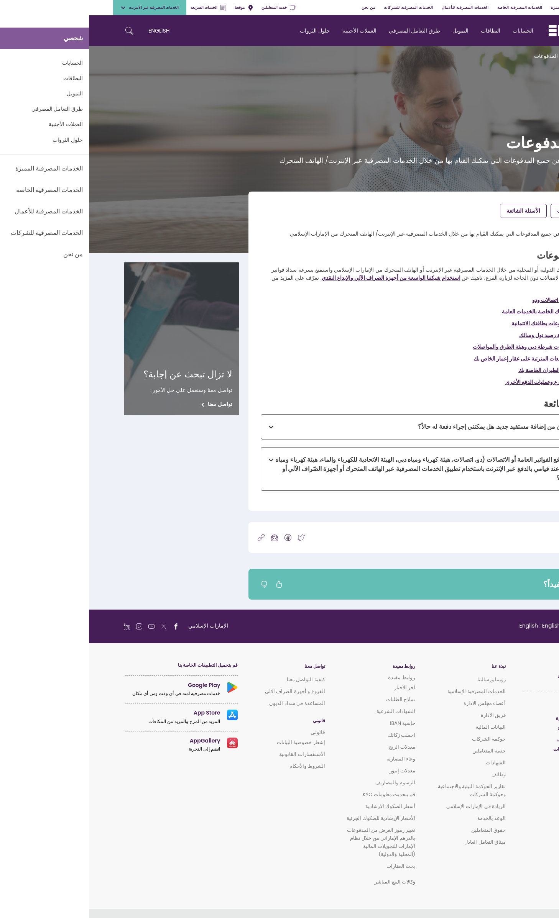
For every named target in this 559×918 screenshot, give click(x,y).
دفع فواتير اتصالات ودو (467, 300)
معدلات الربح (313, 747)
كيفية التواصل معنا (217, 679)
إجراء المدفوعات (486, 211)
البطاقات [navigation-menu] (401, 30)
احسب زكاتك (312, 735)
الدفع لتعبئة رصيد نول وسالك (461, 335)
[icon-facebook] (199, 537)
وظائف (410, 774)
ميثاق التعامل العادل (396, 842)
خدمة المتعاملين (189, 7)
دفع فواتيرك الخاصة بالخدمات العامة (452, 311)
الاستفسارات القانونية (213, 754)
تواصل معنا (131, 404)
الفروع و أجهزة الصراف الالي (206, 691)
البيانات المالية (402, 727)
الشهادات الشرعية (307, 711)
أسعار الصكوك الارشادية (301, 806)
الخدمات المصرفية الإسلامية (387, 691)
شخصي (524, 7)
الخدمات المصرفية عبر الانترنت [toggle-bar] (60, 7)
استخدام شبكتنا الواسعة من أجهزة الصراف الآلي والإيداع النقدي (302, 278)
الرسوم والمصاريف (306, 782)
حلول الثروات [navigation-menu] (226, 30)
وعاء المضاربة (312, 759)
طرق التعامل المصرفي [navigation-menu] (325, 30)
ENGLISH (70, 30)
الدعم (494, 56)
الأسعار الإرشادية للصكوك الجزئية (292, 818)
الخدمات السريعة (119, 7)
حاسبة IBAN (313, 723)
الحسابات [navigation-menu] (434, 30)
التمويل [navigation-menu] (371, 30)
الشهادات (407, 762)
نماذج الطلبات (311, 699)
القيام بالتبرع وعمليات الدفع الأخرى (454, 382)
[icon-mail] (185, 537)
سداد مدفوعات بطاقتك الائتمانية (457, 323)
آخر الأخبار (315, 687)
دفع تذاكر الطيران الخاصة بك (460, 370)
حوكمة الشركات (400, 739)
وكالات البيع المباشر (306, 882)
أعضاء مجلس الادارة (396, 703)
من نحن (279, 7)
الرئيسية (515, 56)
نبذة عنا (410, 666)
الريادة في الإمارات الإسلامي (387, 806)
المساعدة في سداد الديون (208, 703)
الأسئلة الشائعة (434, 211)
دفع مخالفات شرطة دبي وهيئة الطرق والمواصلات (438, 347)
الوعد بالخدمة (402, 818)
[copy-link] (172, 537)
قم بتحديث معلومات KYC (300, 794)
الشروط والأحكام (218, 766)
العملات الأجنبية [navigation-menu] (270, 30)
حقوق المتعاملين (399, 830)
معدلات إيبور (313, 770)
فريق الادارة (404, 715)
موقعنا (155, 7)
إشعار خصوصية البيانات (212, 742)
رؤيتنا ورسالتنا (402, 679)
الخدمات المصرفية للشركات (319, 7)
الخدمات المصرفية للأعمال (376, 7)
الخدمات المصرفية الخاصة (431, 7)
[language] (457, 625)
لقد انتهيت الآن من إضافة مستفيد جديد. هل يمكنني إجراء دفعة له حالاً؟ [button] (416, 426)
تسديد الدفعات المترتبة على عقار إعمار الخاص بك (438, 358)
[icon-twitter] (212, 537)
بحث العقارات (312, 866)
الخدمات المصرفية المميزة (485, 7)
